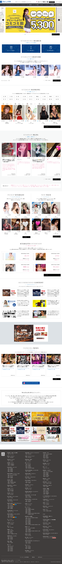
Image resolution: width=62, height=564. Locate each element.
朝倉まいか (55, 122)
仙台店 (12, 501)
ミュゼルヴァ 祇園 (55, 123)
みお (59, 174)
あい (55, 216)
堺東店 (47, 461)
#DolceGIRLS (25, 186)
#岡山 (35, 185)
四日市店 (12, 506)
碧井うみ (19, 122)
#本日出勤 (32, 185)
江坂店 (12, 460)
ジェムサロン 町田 (31, 123)
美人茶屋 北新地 (56, 217)
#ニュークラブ (19, 185)
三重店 (12, 497)
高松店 (30, 521)
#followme (37, 186)
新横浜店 (13, 533)
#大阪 (41, 186)
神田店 (12, 486)
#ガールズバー (14, 186)
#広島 (47, 185)
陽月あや (7, 122)
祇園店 (15, 482)
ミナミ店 (12, 520)
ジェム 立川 (6, 217)
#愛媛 (34, 186)
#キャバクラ (20, 186)
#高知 (55, 185)
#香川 (23, 185)
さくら (25, 216)
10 (38, 34)
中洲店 (47, 476)
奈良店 (30, 466)
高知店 (12, 470)
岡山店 (12, 537)
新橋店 (12, 508)
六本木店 (12, 494)
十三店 (30, 464)
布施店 (50, 483)
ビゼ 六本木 (15, 217)
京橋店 (30, 460)
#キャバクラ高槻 (45, 186)
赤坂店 (30, 513)
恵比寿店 (12, 457)
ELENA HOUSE (37, 217)
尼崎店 (30, 482)
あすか (36, 216)
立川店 (12, 532)
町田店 (39, 513)
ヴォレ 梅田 (43, 123)
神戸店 (12, 481)
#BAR (52, 185)
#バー (50, 185)
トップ (4, 4)
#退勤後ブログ (13, 185)
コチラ (41, 139)
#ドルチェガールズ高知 (41, 185)
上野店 (30, 496)
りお (46, 216)
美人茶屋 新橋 (25, 217)
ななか (29, 174)
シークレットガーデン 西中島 (19, 123)
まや (16, 216)
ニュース (46, 4)
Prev (3, 20)
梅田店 (12, 468)
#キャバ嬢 (30, 186)
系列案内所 (58, 4)
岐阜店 (30, 501)
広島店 (30, 508)
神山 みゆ (43, 174)
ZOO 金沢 (46, 217)
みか (43, 122)
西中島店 (12, 515)
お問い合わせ (40, 557)
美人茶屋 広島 (7, 123)
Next (59, 20)
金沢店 (12, 505)
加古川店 (30, 457)
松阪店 (12, 469)
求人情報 (52, 4)
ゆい (31, 122)
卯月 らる (13, 174)
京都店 (12, 471)
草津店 (12, 538)
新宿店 (33, 524)
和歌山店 (13, 464)
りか (6, 216)
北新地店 (33, 509)
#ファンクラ (27, 185)
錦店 (11, 531)
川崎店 (16, 533)
